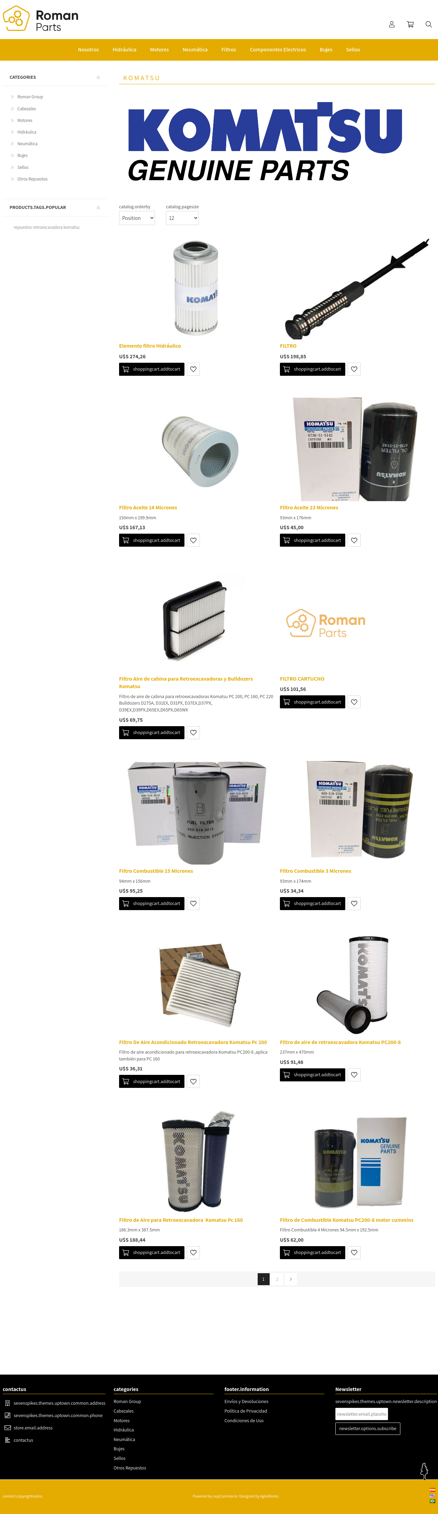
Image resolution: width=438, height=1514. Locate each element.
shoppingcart (410, 24)
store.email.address (33, 1428)
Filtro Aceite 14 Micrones (148, 507)
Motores (24, 120)
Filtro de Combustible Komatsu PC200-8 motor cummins (346, 1220)
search (428, 24)
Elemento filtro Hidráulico (150, 345)
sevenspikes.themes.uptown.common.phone (58, 1415)
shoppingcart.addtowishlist (193, 369)
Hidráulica (26, 132)
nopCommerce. (225, 1496)
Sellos (22, 167)
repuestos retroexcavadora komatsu (46, 227)
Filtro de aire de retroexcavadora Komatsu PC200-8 (340, 1042)
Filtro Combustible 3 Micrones (315, 870)
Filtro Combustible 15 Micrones (156, 870)
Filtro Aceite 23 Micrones (309, 507)
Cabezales (26, 109)
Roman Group (30, 97)
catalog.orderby (134, 206)
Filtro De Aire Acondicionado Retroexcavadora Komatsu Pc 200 (193, 1042)
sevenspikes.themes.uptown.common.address (59, 1403)
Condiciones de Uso (243, 1420)
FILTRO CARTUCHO (302, 678)
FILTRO (288, 345)
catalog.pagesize (182, 206)
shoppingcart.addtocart (156, 369)
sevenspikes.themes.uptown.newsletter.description (386, 1401)
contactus (23, 1440)
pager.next (291, 1279)
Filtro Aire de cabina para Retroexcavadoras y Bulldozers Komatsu (186, 682)
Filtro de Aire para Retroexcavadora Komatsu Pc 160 (181, 1220)
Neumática (27, 144)
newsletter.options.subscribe (368, 1428)
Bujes (22, 155)
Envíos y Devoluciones (246, 1401)
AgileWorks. (269, 1496)
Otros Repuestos (32, 179)
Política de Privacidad (245, 1411)
